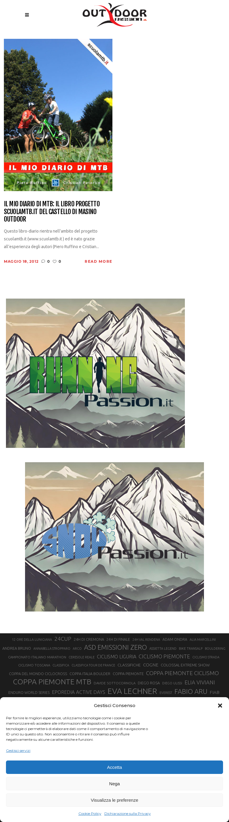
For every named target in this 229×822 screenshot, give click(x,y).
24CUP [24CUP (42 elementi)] (62, 638)
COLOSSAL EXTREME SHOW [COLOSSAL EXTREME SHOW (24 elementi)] (185, 665)
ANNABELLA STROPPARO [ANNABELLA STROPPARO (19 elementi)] (51, 648)
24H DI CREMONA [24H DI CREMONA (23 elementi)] (89, 639)
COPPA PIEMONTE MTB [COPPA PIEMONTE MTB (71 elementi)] (52, 682)
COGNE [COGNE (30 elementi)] (150, 664)
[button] (220, 706)
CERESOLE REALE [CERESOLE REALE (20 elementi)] (82, 657)
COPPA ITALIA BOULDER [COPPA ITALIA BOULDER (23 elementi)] (89, 674)
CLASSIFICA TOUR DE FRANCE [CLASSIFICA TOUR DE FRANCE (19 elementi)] (93, 665)
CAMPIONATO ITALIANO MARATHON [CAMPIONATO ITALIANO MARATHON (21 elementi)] (37, 657)
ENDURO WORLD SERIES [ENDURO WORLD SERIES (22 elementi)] (28, 693)
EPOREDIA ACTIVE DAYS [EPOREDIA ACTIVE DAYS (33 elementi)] (78, 692)
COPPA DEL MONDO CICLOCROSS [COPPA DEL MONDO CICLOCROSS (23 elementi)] (38, 674)
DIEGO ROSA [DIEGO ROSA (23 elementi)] (149, 683)
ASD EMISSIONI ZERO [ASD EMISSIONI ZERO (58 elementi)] (115, 647)
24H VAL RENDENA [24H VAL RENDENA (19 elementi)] (146, 639)
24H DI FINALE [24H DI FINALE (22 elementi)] (118, 639)
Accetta (114, 767)
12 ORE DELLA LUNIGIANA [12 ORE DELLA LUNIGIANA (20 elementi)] (32, 639)
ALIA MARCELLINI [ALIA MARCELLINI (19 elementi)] (203, 639)
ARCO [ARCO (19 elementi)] (77, 648)
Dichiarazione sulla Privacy (127, 813)
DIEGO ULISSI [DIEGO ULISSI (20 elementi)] (172, 683)
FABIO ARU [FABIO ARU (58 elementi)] (190, 691)
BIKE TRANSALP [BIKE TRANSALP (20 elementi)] (190, 648)
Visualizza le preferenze (114, 800)
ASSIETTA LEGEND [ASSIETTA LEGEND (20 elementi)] (163, 648)
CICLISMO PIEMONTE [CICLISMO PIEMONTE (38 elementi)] (164, 656)
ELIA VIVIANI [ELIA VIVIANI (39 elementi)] (200, 682)
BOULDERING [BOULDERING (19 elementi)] (215, 648)
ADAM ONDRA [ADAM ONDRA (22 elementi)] (175, 639)
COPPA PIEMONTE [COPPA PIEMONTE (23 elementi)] (128, 674)
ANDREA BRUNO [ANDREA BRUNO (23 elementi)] (16, 648)
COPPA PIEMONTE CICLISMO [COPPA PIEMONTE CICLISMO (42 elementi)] (182, 673)
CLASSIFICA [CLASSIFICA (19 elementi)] (60, 665)
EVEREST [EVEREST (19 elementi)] (166, 693)
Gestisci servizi (18, 750)
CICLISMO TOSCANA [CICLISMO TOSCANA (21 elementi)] (34, 665)
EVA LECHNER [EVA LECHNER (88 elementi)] (132, 691)
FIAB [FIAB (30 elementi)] (214, 692)
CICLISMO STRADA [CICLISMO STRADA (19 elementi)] (205, 657)
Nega (114, 783)
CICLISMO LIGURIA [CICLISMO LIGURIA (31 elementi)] (116, 656)
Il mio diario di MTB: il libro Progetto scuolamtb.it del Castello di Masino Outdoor (52, 211)
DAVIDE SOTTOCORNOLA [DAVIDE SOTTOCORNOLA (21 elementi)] (114, 683)
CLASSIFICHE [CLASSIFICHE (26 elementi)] (129, 665)
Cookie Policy (89, 813)
